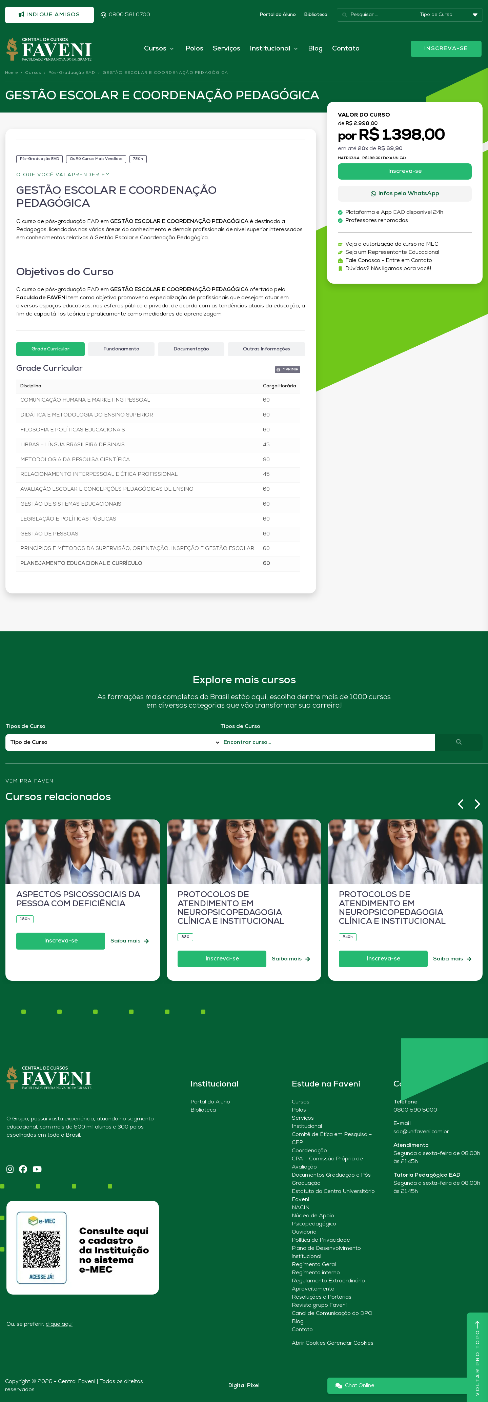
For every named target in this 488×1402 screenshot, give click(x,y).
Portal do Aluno (278, 14)
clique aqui (59, 1324)
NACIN (300, 1208)
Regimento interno (316, 1273)
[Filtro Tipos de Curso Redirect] (112, 742)
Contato (346, 48)
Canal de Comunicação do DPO (332, 1313)
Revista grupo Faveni (319, 1305)
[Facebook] (23, 1170)
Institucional (307, 1126)
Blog (315, 48)
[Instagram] (10, 1170)
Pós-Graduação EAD (71, 73)
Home (11, 73)
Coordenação (309, 1151)
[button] (287, 369)
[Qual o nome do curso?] (327, 742)
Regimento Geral (314, 1264)
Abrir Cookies (309, 1343)
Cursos (33, 73)
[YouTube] (37, 1170)
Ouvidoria (304, 1232)
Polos (194, 48)
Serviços (226, 48)
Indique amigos (49, 15)
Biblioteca (315, 14)
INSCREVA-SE (446, 49)
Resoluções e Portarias (321, 1297)
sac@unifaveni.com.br (421, 1132)
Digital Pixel (244, 1385)
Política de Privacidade (321, 1240)
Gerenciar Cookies (350, 1343)
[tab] (50, 349)
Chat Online (355, 1385)
